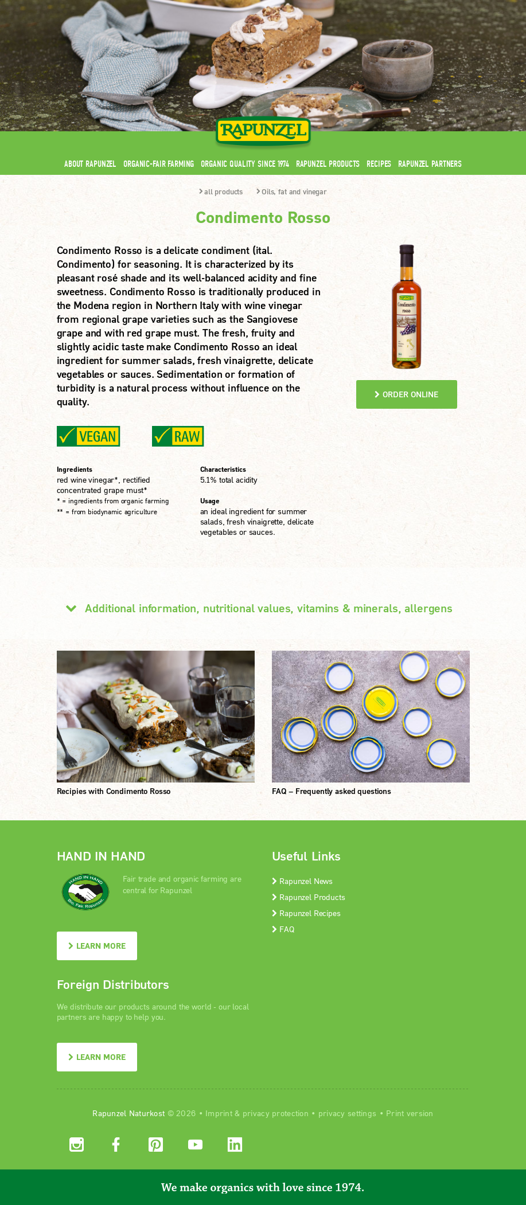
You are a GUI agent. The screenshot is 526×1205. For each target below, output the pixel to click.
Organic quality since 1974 (245, 163)
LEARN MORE (97, 945)
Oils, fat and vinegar (291, 191)
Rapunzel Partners (430, 163)
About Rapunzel (90, 163)
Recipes (379, 163)
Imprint (218, 1113)
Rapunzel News (302, 881)
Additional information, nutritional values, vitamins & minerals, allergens (255, 607)
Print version (410, 1113)
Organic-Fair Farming (158, 163)
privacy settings (347, 1113)
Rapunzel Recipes (306, 913)
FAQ (283, 929)
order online (406, 394)
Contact (372, 7)
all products (221, 191)
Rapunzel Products (328, 163)
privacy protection (276, 1113)
